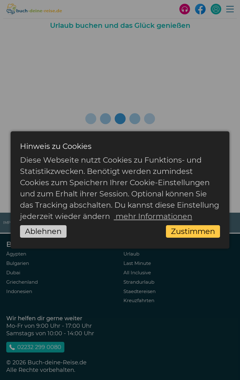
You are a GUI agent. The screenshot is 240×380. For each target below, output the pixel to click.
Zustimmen (193, 231)
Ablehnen (43, 231)
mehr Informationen (153, 216)
